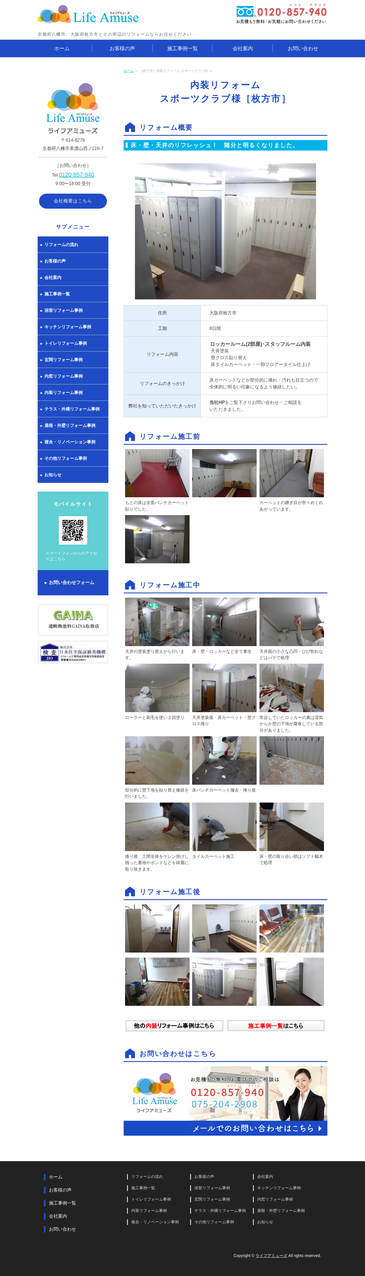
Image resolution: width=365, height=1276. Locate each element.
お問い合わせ (303, 48)
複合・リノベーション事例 (69, 441)
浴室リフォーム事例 (63, 310)
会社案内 (243, 48)
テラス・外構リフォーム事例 (72, 409)
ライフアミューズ (271, 1255)
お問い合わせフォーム (71, 582)
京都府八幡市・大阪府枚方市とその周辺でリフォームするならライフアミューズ (88, 15)
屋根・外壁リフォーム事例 (69, 425)
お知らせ (52, 474)
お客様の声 (122, 48)
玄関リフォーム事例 (63, 359)
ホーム (62, 48)
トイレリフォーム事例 (65, 343)
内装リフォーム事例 (63, 392)
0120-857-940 (76, 175)
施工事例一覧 (182, 48)
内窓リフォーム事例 (63, 376)
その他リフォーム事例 (65, 458)
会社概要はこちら (73, 200)
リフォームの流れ (61, 244)
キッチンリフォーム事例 (67, 326)
